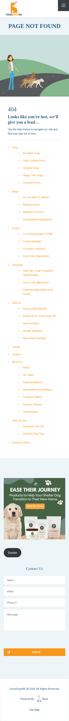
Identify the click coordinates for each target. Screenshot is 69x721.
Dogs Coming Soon (34, 160)
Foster (16, 228)
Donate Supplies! (33, 330)
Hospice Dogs (31, 168)
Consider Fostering (34, 248)
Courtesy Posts (32, 182)
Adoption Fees (31, 204)
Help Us (16, 302)
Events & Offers (21, 442)
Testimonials (30, 411)
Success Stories (32, 404)
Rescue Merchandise (35, 308)
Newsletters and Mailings (37, 389)
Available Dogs (31, 153)
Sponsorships (31, 323)
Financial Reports (33, 382)
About (26, 367)
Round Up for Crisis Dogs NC (39, 316)
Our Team (28, 375)
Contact (16, 354)
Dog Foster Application (36, 256)
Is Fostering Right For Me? (38, 234)
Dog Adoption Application (37, 219)
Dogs (15, 147)
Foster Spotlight (32, 241)
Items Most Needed (34, 338)
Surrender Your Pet (33, 426)
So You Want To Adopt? (36, 197)
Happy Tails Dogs (33, 175)
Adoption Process (33, 212)
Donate (16, 347)
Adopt (15, 191)
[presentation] (28, 639)
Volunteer (17, 265)
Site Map (34, 709)
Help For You (19, 420)
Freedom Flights (32, 397)
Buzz (42, 698)
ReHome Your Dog (33, 433)
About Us (17, 361)
